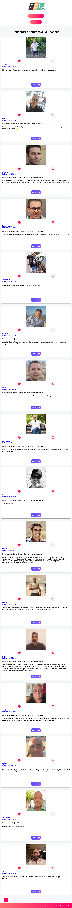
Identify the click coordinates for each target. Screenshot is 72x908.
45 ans (13, 120)
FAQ (45, 905)
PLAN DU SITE (58, 905)
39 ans (13, 174)
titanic (4, 387)
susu (4, 656)
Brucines (5, 602)
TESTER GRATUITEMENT (36, 16)
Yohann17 (5, 495)
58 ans (13, 335)
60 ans (13, 281)
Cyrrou (4, 764)
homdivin (5, 333)
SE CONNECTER (36, 22)
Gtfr (3, 118)
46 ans (13, 604)
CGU (50, 905)
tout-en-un (5, 549)
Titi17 (4, 871)
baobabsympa (7, 226)
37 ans (13, 873)
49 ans (13, 228)
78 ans (13, 66)
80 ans (13, 712)
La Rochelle (6, 66)
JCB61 (4, 65)
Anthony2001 (6, 817)
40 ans (13, 550)
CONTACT (67, 905)
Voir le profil (36, 85)
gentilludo (5, 172)
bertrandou (6, 441)
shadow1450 (6, 280)
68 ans (13, 443)
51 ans (13, 765)
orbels (4, 710)
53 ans (13, 658)
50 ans (13, 497)
